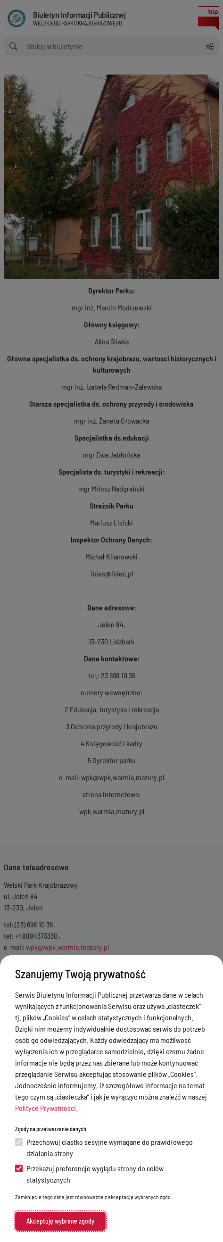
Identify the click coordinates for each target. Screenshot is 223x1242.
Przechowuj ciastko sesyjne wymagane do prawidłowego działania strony (104, 1147)
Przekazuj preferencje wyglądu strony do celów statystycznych (89, 1174)
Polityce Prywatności (45, 1107)
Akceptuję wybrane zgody (60, 1221)
